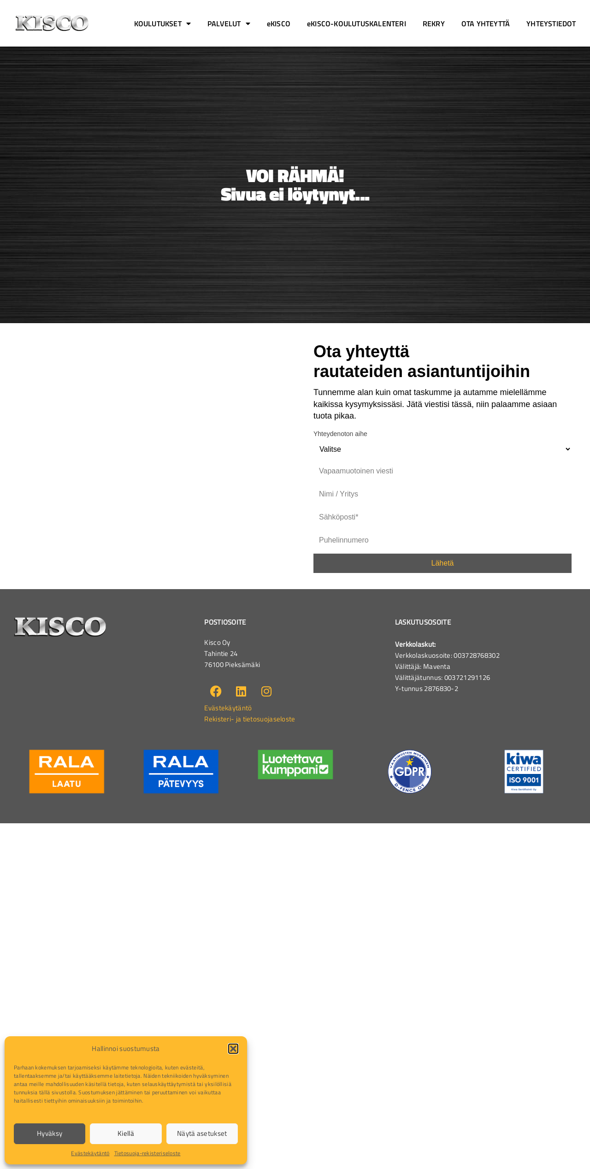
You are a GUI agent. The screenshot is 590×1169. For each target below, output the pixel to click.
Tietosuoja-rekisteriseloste (147, 1153)
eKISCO (278, 23)
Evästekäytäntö (90, 1153)
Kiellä (126, 1133)
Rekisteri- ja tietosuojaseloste (249, 719)
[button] (233, 1048)
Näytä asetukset (202, 1133)
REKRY (434, 23)
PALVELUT (228, 23)
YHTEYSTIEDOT (551, 23)
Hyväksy (49, 1133)
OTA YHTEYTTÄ (485, 23)
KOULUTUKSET (162, 23)
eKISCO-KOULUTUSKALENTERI (356, 23)
